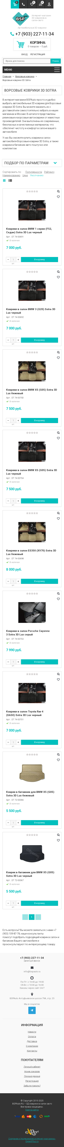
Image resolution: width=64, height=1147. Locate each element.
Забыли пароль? (32, 1085)
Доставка (32, 1041)
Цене (25, 175)
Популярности (33, 172)
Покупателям (32, 1060)
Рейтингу (49, 172)
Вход (24, 54)
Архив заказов (32, 1071)
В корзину (39, 259)
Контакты (32, 1050)
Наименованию (11, 175)
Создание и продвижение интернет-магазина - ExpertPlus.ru (32, 1135)
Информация (32, 1025)
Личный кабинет (32, 1066)
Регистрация (37, 54)
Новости (32, 1031)
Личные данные (32, 1076)
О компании (32, 1046)
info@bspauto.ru (32, 971)
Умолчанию (37, 175)
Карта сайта (32, 1109)
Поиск (55, 61)
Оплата (32, 1036)
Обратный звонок (32, 961)
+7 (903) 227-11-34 (34, 33)
